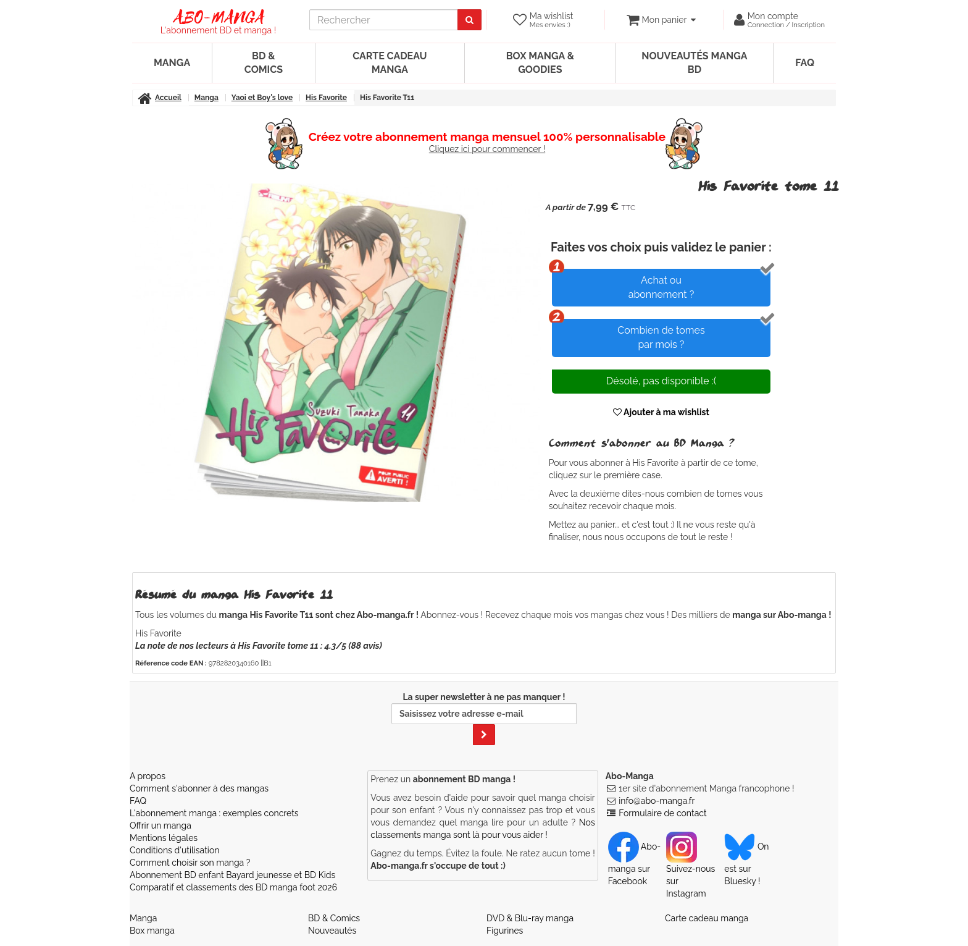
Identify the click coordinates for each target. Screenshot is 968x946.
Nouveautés (332, 930)
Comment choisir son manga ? (190, 863)
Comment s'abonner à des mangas (199, 788)
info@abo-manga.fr (657, 801)
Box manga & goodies (540, 62)
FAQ (804, 63)
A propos (147, 776)
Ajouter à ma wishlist (661, 412)
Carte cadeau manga (390, 62)
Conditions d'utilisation (174, 850)
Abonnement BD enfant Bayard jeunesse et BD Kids (232, 875)
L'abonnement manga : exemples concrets (214, 813)
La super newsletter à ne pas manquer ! (484, 718)
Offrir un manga (160, 825)
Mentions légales (164, 838)
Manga (172, 63)
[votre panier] (660, 19)
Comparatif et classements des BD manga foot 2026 (233, 887)
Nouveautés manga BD (694, 62)
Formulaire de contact (662, 813)
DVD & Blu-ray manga (530, 918)
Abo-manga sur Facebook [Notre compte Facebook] (634, 864)
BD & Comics (263, 62)
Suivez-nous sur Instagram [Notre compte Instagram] (690, 870)
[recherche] (383, 19)
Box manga (152, 930)
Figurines (504, 930)
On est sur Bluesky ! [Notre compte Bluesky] (746, 864)
